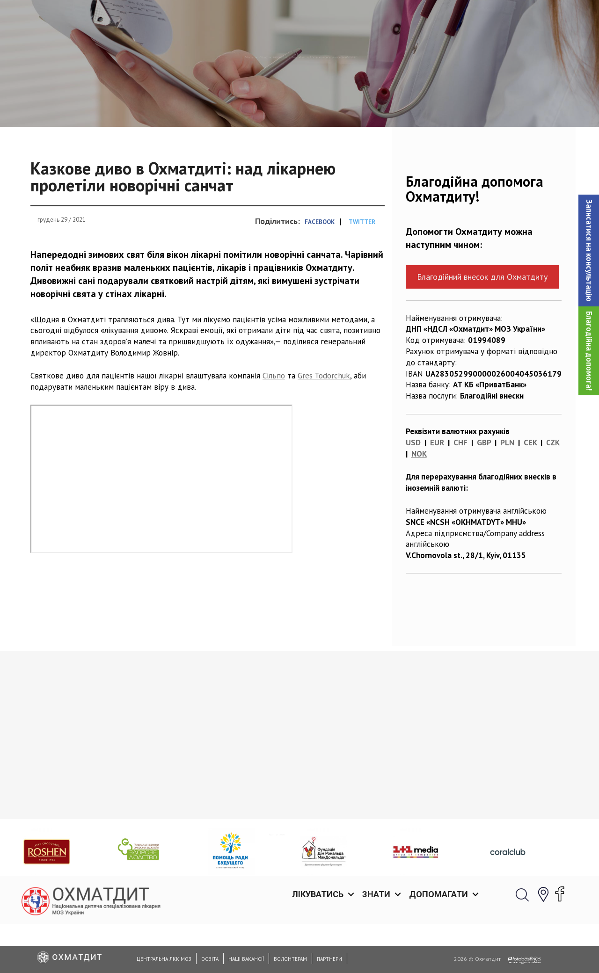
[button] (588, 250)
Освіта (210, 959)
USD (413, 491)
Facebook (320, 270)
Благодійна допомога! (589, 351)
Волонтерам (290, 959)
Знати (376, 18)
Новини (195, 105)
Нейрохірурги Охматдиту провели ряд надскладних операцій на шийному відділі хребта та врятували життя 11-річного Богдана (228, 860)
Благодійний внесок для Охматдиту (482, 324)
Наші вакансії (246, 959)
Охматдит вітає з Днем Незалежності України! (350, 844)
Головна (155, 105)
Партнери (329, 959)
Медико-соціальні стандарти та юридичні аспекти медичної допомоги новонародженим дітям (90, 855)
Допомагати (438, 18)
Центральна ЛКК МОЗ (164, 959)
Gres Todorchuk (324, 424)
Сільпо (274, 424)
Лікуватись (317, 18)
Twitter (362, 270)
